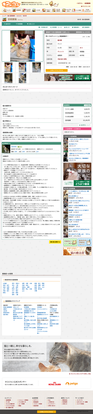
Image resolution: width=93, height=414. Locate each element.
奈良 (27, 285)
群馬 (65, 59)
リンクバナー (51, 404)
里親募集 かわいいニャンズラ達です (79, 210)
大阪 (30, 283)
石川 (13, 291)
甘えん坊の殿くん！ (73, 196)
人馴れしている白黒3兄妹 (75, 220)
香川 (39, 283)
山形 (4, 289)
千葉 (17, 285)
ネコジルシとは (85, 6)
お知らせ (64, 404)
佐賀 (43, 285)
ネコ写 (8, 402)
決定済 (5, 311)
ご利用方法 (51, 402)
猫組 (20, 406)
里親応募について (17, 316)
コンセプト (80, 400)
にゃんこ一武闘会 (23, 400)
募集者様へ (76, 27)
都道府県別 (6, 313)
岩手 (8, 285)
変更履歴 (87, 105)
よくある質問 (53, 311)
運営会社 (64, 400)
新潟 (13, 289)
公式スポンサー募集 (82, 402)
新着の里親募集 (7, 307)
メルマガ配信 (80, 404)
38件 (23, 151)
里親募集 (8, 400)
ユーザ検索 (22, 404)
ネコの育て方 (22, 402)
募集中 (5, 309)
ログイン (80, 3)
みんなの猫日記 (10, 404)
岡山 (27, 289)
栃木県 (60, 40)
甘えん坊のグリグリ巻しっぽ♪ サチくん (79, 234)
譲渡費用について (84, 125)
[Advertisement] (46, 97)
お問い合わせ (51, 406)
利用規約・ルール (56, 27)
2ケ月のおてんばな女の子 (75, 215)
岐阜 (13, 293)
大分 (43, 287)
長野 (17, 287)
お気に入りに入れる (46, 412)
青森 (4, 285)
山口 (23, 291)
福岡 (39, 285)
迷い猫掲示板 (9, 407)
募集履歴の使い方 (29, 311)
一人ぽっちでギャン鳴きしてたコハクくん (80, 139)
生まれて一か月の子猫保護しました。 (78, 205)
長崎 (35, 287)
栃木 (62, 59)
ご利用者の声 (43, 27)
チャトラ (61, 51)
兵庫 (23, 285)
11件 (37, 151)
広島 (30, 289)
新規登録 (87, 3)
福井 (17, 291)
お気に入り (31, 24)
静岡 (17, 293)
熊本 (39, 287)
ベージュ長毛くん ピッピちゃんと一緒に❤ (80, 191)
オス (81, 48)
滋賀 (23, 283)
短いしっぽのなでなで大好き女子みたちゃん (80, 229)
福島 (8, 289)
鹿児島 (40, 289)
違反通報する (55, 242)
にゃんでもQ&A (10, 406)
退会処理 (35, 406)
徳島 (35, 283)
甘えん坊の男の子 (73, 224)
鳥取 (28, 287)
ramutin (14, 146)
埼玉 (13, 285)
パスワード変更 (37, 404)
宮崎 (35, 289)
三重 (17, 294)
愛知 (13, 294)
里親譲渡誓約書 (41, 313)
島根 (23, 289)
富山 (17, 289)
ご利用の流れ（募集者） (30, 309)
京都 (27, 283)
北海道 (5, 283)
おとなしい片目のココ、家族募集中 (78, 158)
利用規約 (39, 307)
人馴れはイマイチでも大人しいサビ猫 (79, 153)
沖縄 (35, 291)
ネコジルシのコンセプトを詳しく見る (81, 374)
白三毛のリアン (73, 144)
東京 (13, 283)
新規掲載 (19, 24)
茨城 (59, 59)
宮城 (4, 287)
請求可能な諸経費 (42, 318)
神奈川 (17, 283)
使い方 (66, 27)
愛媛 (43, 283)
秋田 (8, 287)
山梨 (13, 287)
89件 (15, 151)
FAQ (49, 400)
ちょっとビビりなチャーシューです (78, 149)
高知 (35, 285)
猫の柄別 (5, 314)
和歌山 (24, 287)
